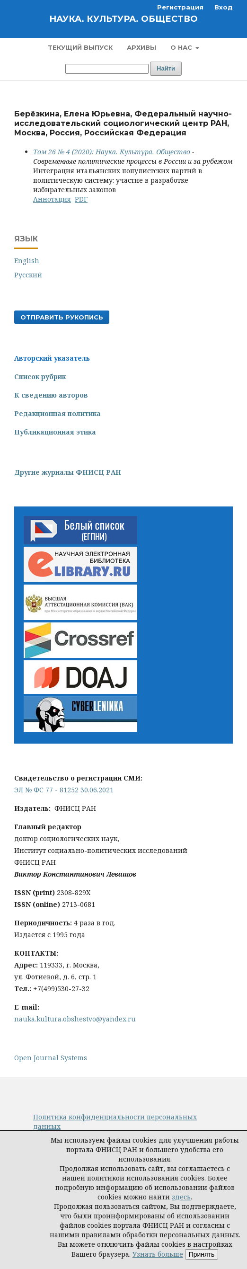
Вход (223, 7)
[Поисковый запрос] (107, 69)
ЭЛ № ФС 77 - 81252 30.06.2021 (64, 789)
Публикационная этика (55, 431)
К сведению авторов (51, 394)
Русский (28, 274)
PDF (81, 199)
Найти (166, 68)
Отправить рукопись (61, 317)
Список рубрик (40, 376)
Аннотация (52, 199)
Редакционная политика (57, 413)
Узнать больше (157, 1254)
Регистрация (180, 7)
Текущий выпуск (80, 47)
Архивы (141, 47)
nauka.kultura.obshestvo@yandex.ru (75, 1018)
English (26, 260)
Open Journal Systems (50, 1057)
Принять (202, 1254)
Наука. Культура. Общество (123, 19)
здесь (181, 1196)
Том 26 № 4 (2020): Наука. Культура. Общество (111, 151)
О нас (182, 47)
